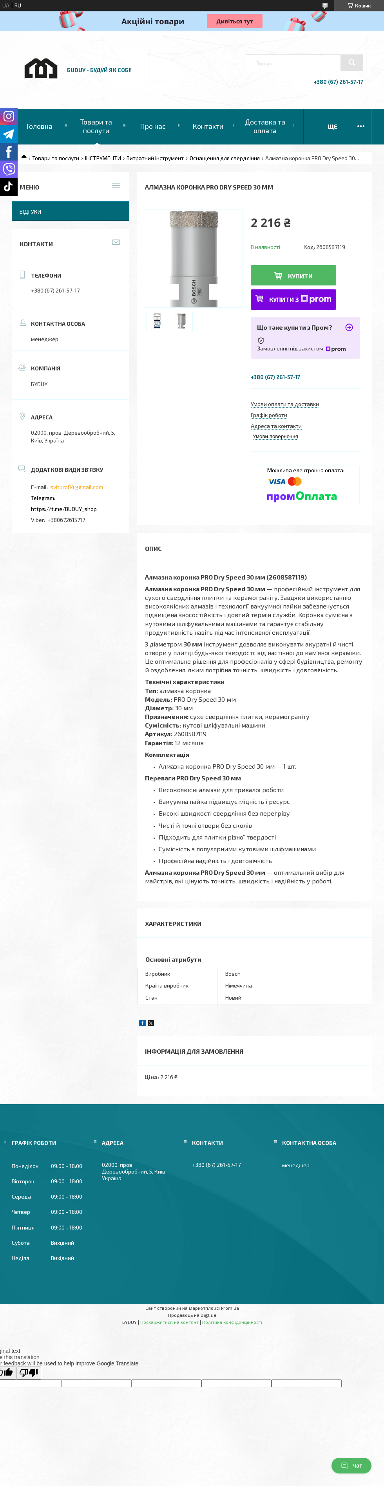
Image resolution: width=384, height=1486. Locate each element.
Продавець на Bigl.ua (192, 1315)
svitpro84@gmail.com (76, 487)
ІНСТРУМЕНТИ (103, 158)
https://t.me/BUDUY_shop (64, 509)
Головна (39, 126)
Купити (300, 276)
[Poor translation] (28, 1373)
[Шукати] (352, 62)
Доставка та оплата (265, 126)
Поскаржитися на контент (169, 1322)
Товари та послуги (96, 126)
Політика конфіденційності (232, 1322)
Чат (351, 1465)
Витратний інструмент (155, 158)
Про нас (153, 126)
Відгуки (30, 211)
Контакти (207, 126)
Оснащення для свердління (225, 158)
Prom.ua (230, 1308)
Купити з (300, 299)
